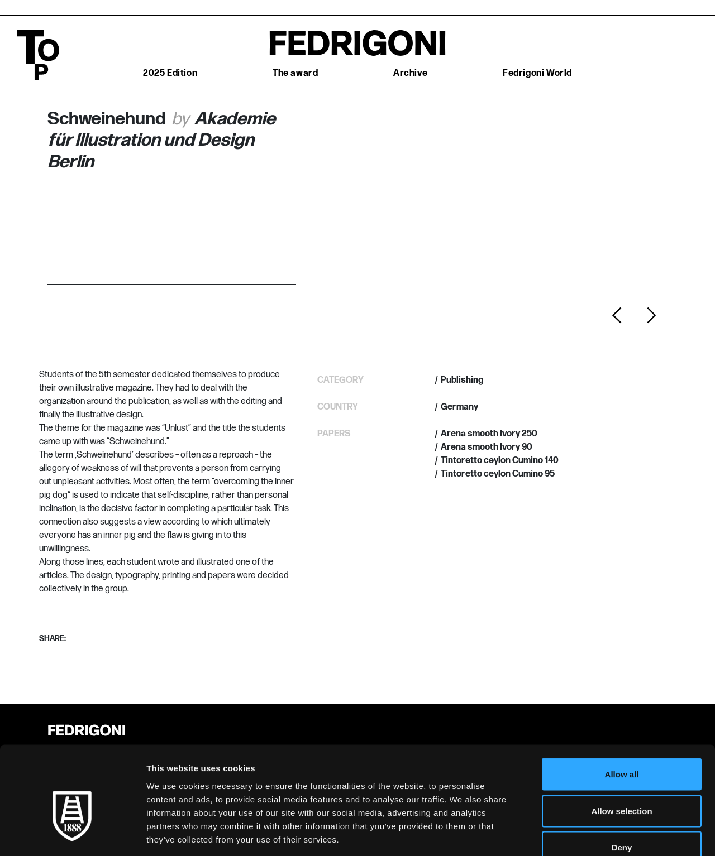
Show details (586, 834)
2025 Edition (170, 73)
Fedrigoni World (537, 73)
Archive (410, 73)
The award (295, 73)
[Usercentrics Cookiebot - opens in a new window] (72, 834)
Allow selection (621, 746)
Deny (622, 782)
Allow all (622, 709)
